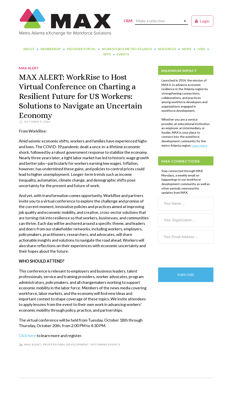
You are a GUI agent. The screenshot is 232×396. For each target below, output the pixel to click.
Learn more (199, 145)
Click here (27, 335)
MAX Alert (32, 344)
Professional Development (66, 344)
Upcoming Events (105, 344)
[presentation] (191, 255)
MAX (65, 22)
